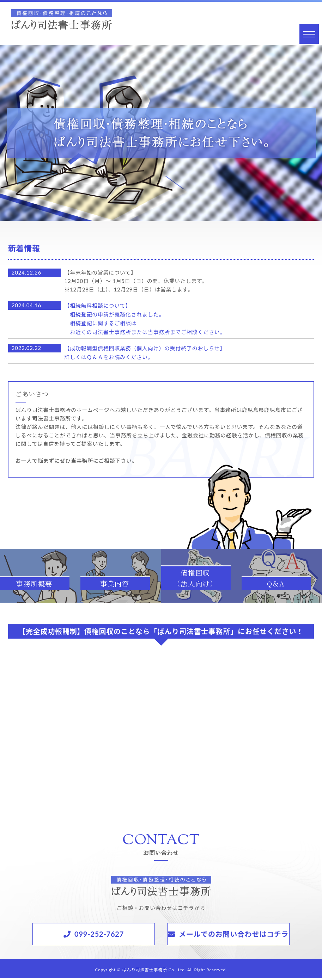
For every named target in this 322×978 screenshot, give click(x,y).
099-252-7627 (99, 932)
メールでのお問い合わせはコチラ (233, 932)
